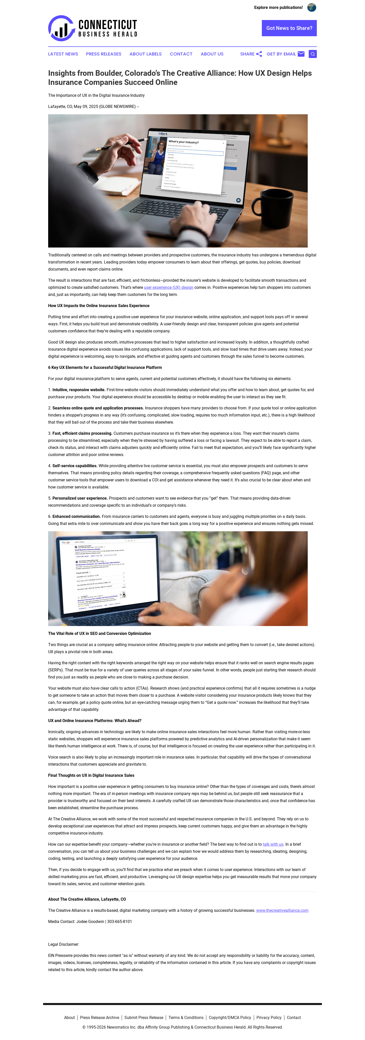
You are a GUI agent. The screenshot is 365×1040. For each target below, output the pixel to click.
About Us (212, 54)
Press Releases (103, 54)
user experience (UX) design (168, 287)
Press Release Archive (99, 1017)
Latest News (63, 54)
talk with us (273, 844)
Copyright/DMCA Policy (230, 1017)
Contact (181, 54)
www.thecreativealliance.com (282, 910)
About (69, 1017)
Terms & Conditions (186, 1017)
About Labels (146, 54)
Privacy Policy (269, 1017)
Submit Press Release (143, 1017)
